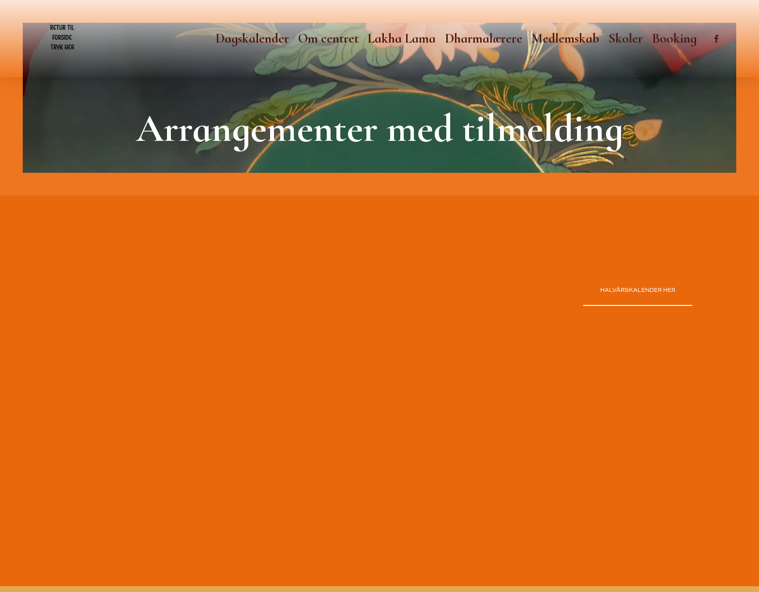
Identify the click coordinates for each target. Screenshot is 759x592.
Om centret (328, 38)
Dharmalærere (483, 38)
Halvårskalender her (637, 290)
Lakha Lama (401, 38)
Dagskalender (252, 38)
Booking (674, 38)
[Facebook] (716, 39)
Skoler (625, 38)
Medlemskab (565, 38)
